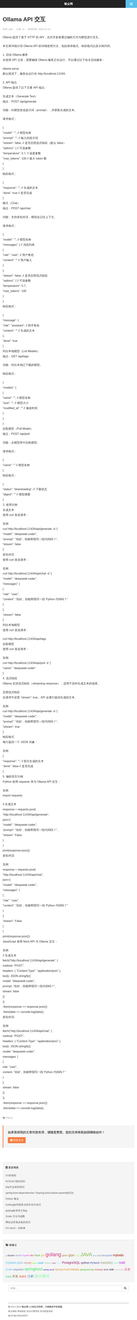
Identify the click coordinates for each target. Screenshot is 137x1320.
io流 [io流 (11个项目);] (77, 1255)
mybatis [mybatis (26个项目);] (118, 1255)
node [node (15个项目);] (41, 1262)
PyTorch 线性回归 (15, 1181)
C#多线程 (11, 1175)
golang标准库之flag (16, 1210)
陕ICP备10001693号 (18, 1315)
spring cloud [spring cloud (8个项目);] (48, 1270)
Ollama (9, 1118)
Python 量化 (12, 1198)
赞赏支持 (16, 1140)
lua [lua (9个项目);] (99, 1255)
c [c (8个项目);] (6, 1255)
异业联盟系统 (46, 1311)
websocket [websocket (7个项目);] (119, 1270)
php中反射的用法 (15, 1187)
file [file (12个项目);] (31, 1255)
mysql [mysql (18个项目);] (27, 1262)
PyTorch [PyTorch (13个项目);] (94, 1262)
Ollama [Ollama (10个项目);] (48, 1263)
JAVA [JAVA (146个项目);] (86, 1254)
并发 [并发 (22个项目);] (15, 1276)
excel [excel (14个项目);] (18, 1255)
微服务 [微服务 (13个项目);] (23, 1276)
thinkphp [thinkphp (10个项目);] (99, 1269)
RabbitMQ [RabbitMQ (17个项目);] (106, 1262)
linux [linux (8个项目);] (95, 1255)
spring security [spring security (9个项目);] (87, 1269)
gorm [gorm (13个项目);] (65, 1255)
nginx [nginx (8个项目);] (34, 1263)
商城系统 (21, 1311)
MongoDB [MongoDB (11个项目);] (107, 1255)
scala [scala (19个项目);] (9, 1269)
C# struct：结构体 (16, 1228)
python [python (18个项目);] (85, 1262)
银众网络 (12, 1311)
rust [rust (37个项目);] (122, 1262)
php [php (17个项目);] (59, 1262)
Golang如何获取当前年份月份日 (23, 1204)
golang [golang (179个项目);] (53, 1254)
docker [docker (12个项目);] (11, 1255)
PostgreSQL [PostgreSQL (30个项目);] (71, 1262)
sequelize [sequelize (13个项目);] (18, 1269)
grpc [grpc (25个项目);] (71, 1255)
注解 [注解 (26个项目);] (30, 1276)
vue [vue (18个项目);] (111, 1269)
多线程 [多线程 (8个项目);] (8, 1277)
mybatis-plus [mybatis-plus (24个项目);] (14, 1262)
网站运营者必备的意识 (18, 1222)
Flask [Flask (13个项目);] (37, 1255)
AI (23, 29)
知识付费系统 (33, 1311)
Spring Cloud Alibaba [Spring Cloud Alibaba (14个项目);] (67, 1269)
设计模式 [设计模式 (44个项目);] (42, 1276)
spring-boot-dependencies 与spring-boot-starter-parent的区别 (39, 1192)
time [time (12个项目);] (106, 1269)
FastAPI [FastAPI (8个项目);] (25, 1255)
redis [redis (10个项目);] (115, 1263)
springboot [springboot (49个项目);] (33, 1269)
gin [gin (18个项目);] (43, 1255)
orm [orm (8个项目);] (54, 1263)
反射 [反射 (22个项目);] (127, 1269)
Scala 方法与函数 (15, 1216)
